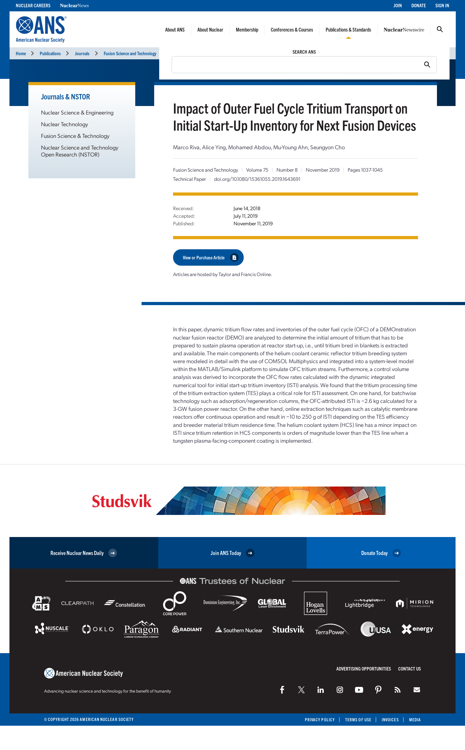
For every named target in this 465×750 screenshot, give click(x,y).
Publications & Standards (348, 29)
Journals (82, 53)
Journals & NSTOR (65, 96)
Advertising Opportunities (363, 668)
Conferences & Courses (292, 29)
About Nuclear (210, 29)
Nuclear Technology (64, 123)
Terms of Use (358, 719)
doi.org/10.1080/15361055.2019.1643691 (257, 178)
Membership (247, 29)
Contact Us (409, 668)
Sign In (442, 5)
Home (21, 53)
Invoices (390, 719)
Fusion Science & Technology (75, 135)
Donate (418, 5)
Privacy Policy (320, 719)
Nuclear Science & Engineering (77, 112)
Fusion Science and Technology (130, 53)
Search (439, 29)
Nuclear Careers (33, 5)
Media (415, 719)
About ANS (175, 29)
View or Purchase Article (211, 257)
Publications (50, 53)
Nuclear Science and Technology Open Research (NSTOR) (79, 151)
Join (397, 5)
